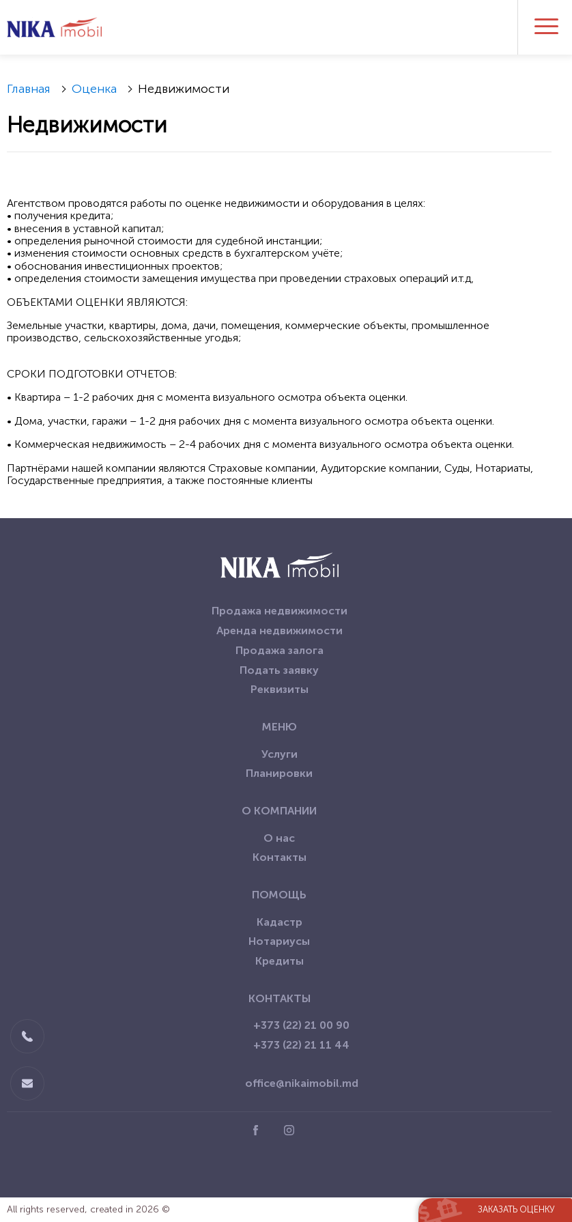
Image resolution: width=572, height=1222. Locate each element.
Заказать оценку (516, 1209)
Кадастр (279, 921)
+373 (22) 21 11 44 (301, 1044)
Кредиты (279, 960)
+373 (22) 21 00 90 (301, 1025)
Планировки (279, 773)
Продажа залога (279, 650)
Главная (29, 88)
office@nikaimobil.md (301, 1083)
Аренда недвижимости (279, 630)
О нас (279, 838)
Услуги (279, 754)
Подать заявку (279, 670)
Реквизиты (280, 689)
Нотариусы (279, 941)
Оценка (94, 88)
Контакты (279, 857)
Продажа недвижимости (279, 610)
